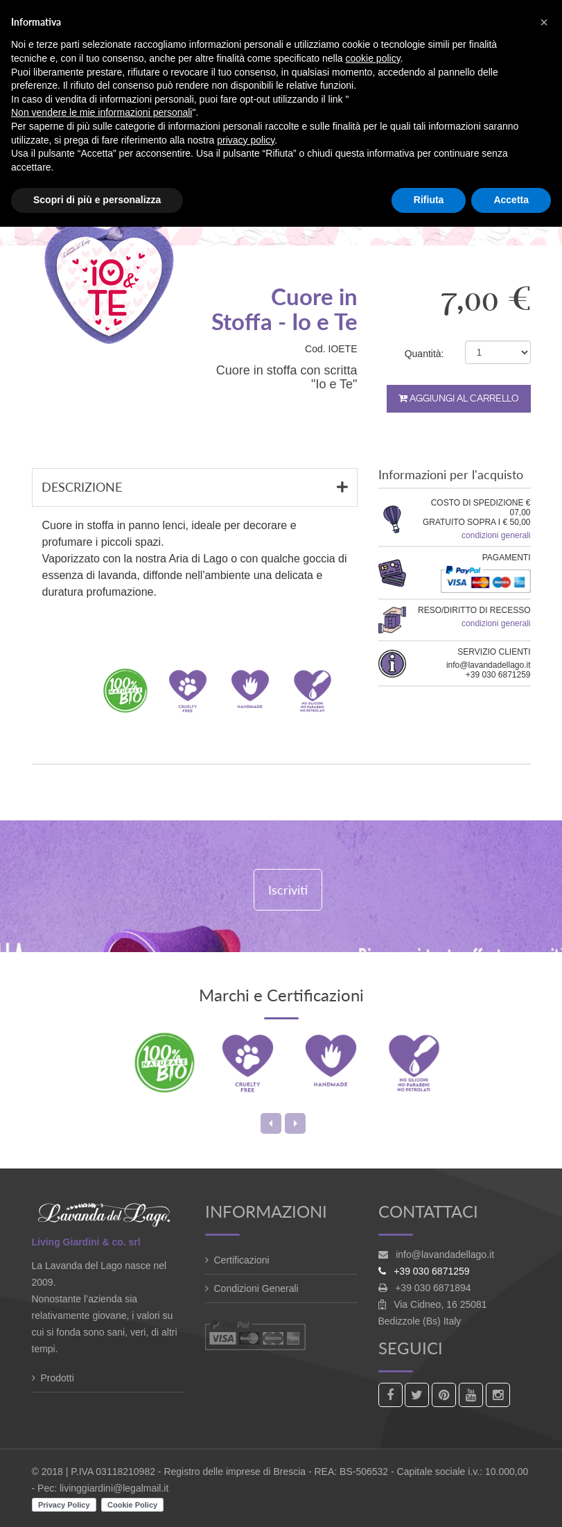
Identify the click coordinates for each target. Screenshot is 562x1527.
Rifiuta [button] (429, 199)
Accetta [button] (511, 199)
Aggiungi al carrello (458, 398)
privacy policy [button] (245, 140)
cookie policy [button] (373, 58)
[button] (544, 22)
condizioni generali (496, 535)
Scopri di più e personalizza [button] (97, 199)
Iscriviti (288, 889)
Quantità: (424, 353)
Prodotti (57, 1377)
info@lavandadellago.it (445, 1254)
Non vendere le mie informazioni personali (101, 112)
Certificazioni (242, 1260)
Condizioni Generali (256, 1288)
